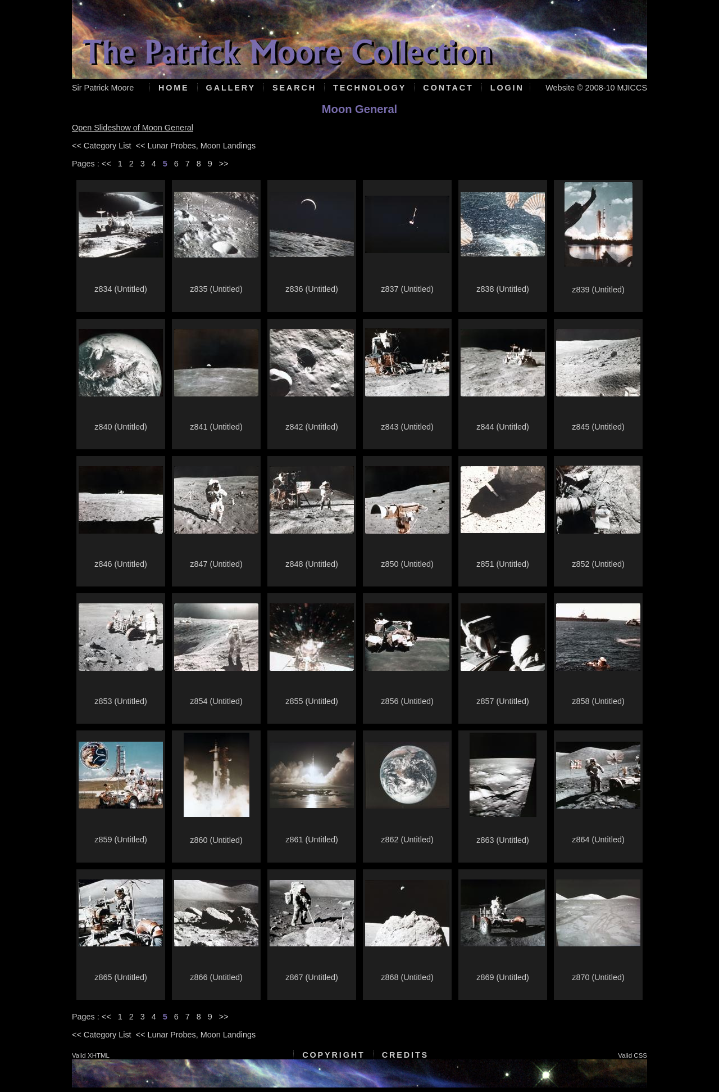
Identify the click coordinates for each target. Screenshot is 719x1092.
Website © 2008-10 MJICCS (596, 87)
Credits (405, 1054)
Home (173, 87)
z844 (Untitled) (502, 426)
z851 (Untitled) (502, 563)
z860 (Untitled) (216, 840)
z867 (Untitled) (311, 977)
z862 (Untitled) (407, 839)
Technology (369, 87)
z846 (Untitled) (120, 563)
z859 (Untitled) (120, 839)
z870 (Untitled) (598, 977)
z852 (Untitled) (598, 563)
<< (106, 163)
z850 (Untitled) (407, 563)
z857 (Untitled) (502, 701)
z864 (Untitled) (598, 839)
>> (224, 163)
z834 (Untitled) (120, 289)
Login (507, 87)
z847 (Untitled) (216, 563)
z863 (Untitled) (502, 840)
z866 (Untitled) (216, 977)
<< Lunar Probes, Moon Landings (196, 145)
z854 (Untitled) (216, 701)
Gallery (231, 87)
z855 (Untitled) (311, 701)
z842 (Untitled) (311, 426)
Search (294, 87)
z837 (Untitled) (407, 289)
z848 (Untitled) (311, 563)
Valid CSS (632, 1055)
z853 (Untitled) (120, 701)
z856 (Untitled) (407, 701)
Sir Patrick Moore (103, 87)
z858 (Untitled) (598, 701)
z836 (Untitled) (311, 289)
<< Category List (101, 145)
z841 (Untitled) (216, 426)
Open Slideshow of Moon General (132, 127)
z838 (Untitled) (502, 289)
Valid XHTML (91, 1055)
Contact (448, 87)
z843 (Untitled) (407, 426)
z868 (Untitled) (407, 977)
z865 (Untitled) (120, 977)
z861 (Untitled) (311, 839)
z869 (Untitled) (502, 977)
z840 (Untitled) (120, 426)
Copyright (333, 1054)
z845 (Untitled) (598, 426)
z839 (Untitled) (598, 289)
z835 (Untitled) (216, 289)
